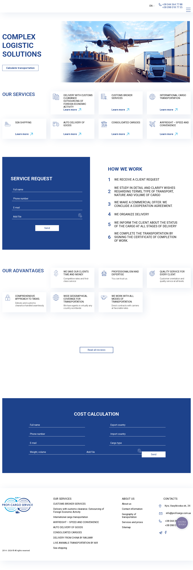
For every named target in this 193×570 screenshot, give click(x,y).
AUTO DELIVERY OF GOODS (68, 536)
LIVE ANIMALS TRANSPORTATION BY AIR (75, 552)
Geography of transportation (129, 525)
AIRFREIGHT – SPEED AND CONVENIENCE (76, 531)
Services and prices (132, 531)
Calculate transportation (20, 68)
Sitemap (126, 536)
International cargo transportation (70, 526)
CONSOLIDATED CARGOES (67, 541)
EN (152, 5)
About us (126, 513)
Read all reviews (97, 349)
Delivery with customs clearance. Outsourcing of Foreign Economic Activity (78, 520)
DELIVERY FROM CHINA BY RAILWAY (73, 546)
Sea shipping (60, 557)
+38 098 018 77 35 (175, 534)
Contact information (132, 518)
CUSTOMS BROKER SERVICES (69, 513)
